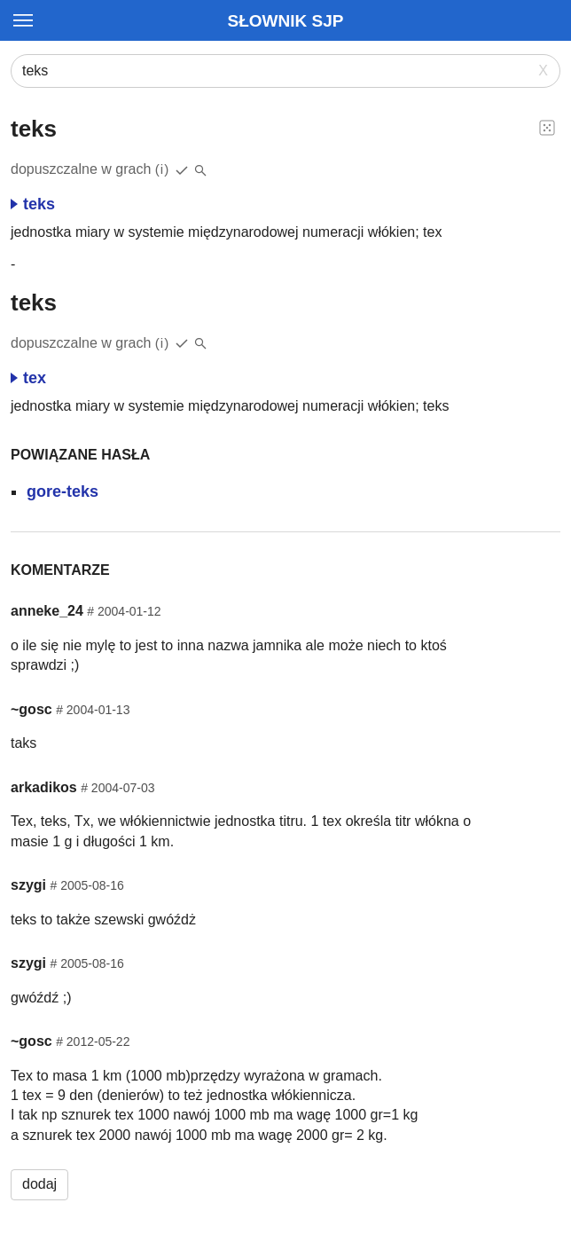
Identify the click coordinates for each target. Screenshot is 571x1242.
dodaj (39, 1183)
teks (33, 204)
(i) (162, 169)
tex (28, 378)
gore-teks (62, 491)
